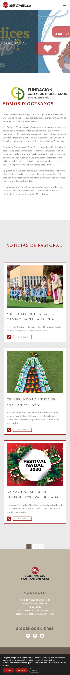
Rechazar (21, 670)
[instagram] (35, 636)
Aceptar (8, 670)
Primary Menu (64, 5)
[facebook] (28, 636)
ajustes (6, 665)
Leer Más (22, 337)
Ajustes (35, 670)
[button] (9, 337)
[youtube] (42, 636)
